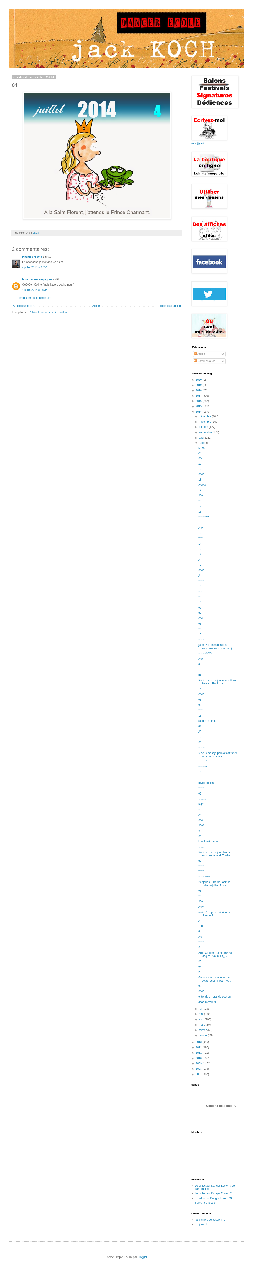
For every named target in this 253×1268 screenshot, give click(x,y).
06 (199, 623)
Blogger (142, 1257)
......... (201, 669)
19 (199, 468)
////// (200, 495)
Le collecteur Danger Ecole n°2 (214, 1193)
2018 (199, 390)
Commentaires (204, 361)
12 (199, 554)
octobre (204, 427)
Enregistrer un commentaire (34, 297)
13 (199, 549)
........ (201, 847)
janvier (203, 1035)
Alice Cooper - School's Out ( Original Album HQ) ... (215, 954)
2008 (199, 1068)
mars (202, 1024)
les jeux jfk (201, 1224)
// (199, 575)
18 (199, 479)
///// (200, 458)
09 (199, 793)
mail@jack (197, 143)
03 (199, 699)
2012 (199, 1047)
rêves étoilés (206, 783)
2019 (199, 385)
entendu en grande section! (214, 996)
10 (199, 586)
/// (199, 559)
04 (199, 675)
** (199, 501)
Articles (200, 354)
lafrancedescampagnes (37, 279)
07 (199, 613)
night (201, 804)
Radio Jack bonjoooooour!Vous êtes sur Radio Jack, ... (217, 682)
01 (199, 726)
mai (201, 1014)
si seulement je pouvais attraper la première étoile (217, 754)
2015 (199, 406)
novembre (205, 421)
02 (199, 705)
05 (199, 664)
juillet (202, 442)
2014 (199, 411)
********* (203, 761)
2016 (199, 401)
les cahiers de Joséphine (210, 1219)
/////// (201, 474)
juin (201, 1008)
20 (199, 463)
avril (202, 1019)
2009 (199, 1063)
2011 (199, 1052)
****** (201, 747)
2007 (199, 1074)
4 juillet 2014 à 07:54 (34, 267)
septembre (206, 432)
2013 (199, 1042)
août (202, 437)
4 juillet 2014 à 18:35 (34, 289)
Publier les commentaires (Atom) (49, 312)
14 (199, 543)
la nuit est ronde (208, 841)
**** (200, 538)
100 (200, 926)
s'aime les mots (207, 720)
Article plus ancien (170, 305)
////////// (202, 485)
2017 (199, 395)
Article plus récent (24, 305)
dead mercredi (207, 1002)
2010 (199, 1058)
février (203, 1030)
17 (199, 506)
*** (199, 629)
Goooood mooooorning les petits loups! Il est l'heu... (215, 979)
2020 (199, 379)
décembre (205, 416)
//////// (201, 570)
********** (203, 517)
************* (205, 653)
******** (202, 767)
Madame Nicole (32, 256)
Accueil (96, 305)
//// (199, 453)
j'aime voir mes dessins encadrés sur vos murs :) (215, 646)
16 (199, 511)
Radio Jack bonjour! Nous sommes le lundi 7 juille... (215, 854)
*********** (204, 876)
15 (199, 522)
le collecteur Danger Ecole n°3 (213, 1198)
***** (201, 581)
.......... (202, 798)
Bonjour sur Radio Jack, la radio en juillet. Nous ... (214, 884)
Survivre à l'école (205, 1202)
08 (199, 607)
